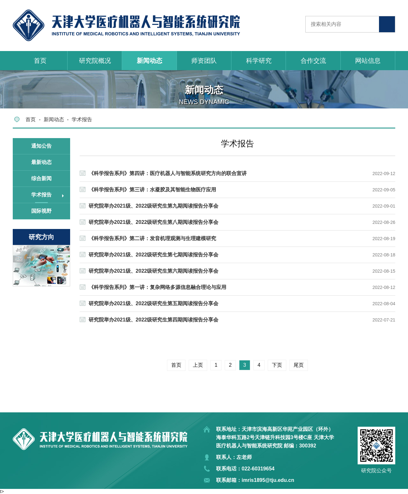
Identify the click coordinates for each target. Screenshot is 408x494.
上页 (198, 365)
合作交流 (313, 60)
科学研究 (259, 60)
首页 (40, 60)
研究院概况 (95, 60)
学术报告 (82, 119)
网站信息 (368, 60)
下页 (277, 365)
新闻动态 (149, 60)
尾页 (299, 365)
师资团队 (204, 60)
